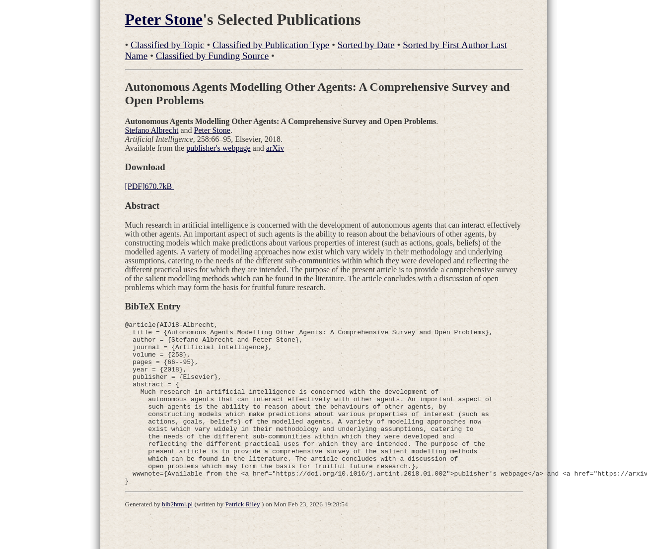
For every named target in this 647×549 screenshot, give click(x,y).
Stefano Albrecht (152, 130)
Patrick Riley (242, 537)
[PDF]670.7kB (149, 186)
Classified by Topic (168, 45)
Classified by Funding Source (212, 56)
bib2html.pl (177, 537)
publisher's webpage (218, 148)
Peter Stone (164, 19)
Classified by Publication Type (271, 45)
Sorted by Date (366, 45)
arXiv (275, 148)
